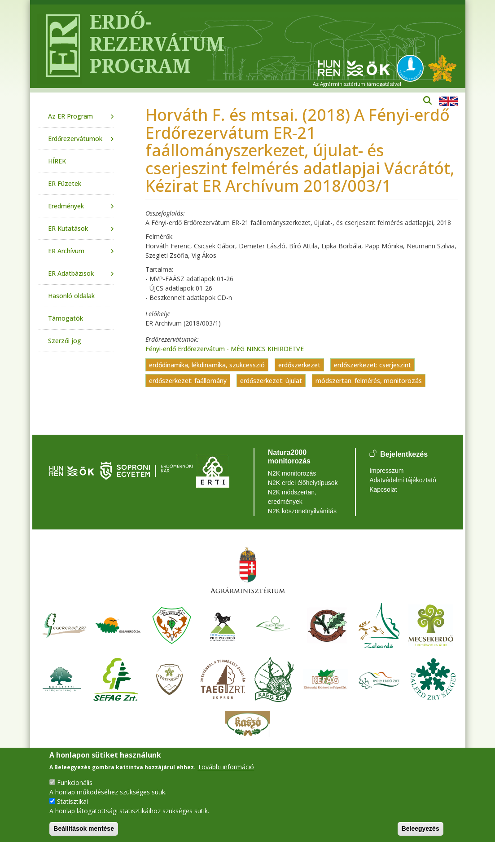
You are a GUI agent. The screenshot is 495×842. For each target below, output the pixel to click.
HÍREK (57, 161)
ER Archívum (66, 251)
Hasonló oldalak (71, 295)
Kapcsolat (383, 489)
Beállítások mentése (83, 828)
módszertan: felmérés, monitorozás (368, 380)
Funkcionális (74, 782)
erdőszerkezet (299, 365)
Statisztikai (72, 801)
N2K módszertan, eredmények (292, 497)
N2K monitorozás (292, 473)
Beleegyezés (420, 828)
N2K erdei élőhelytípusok (303, 482)
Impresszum (386, 470)
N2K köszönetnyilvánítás (302, 511)
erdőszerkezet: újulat (271, 380)
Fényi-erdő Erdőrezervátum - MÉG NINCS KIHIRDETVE (224, 348)
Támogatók (65, 318)
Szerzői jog (64, 340)
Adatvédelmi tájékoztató (402, 480)
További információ (225, 767)
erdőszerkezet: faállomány (188, 380)
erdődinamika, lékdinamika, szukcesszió (207, 365)
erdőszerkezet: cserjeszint (372, 365)
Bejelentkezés (404, 454)
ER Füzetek (64, 183)
